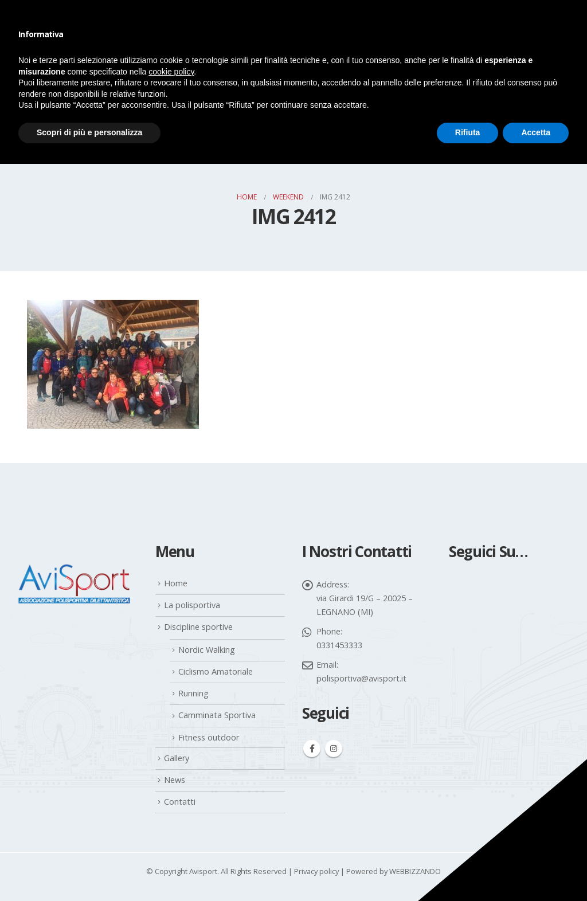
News (174, 779)
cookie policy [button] (171, 71)
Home (175, 583)
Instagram (333, 748)
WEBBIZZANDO (415, 871)
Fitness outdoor (208, 737)
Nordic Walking (206, 649)
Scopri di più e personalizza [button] (89, 132)
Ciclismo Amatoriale (215, 671)
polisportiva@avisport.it (361, 678)
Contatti (179, 801)
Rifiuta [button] (467, 132)
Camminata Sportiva (217, 715)
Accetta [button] (535, 132)
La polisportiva (192, 605)
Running (193, 693)
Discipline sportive (198, 626)
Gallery (176, 758)
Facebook (311, 748)
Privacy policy (316, 871)
